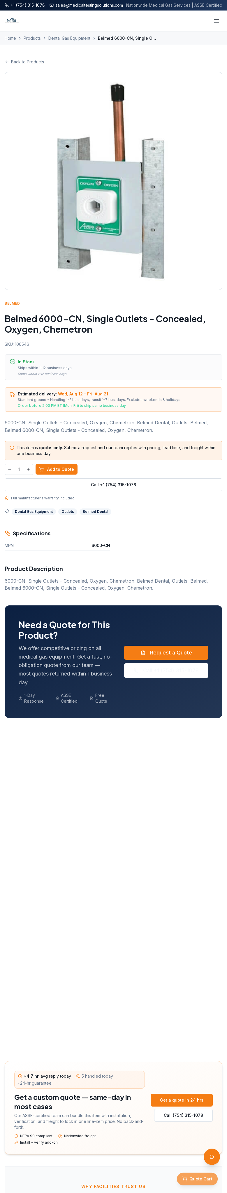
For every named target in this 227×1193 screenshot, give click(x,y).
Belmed (12, 303)
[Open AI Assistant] (212, 1157)
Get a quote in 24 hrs (181, 1100)
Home (10, 38)
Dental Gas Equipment (69, 38)
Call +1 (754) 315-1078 (113, 484)
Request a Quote (166, 653)
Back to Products (24, 61)
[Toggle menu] (216, 21)
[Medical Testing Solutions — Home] (12, 21)
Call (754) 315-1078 (183, 1115)
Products (32, 38)
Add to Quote (56, 469)
